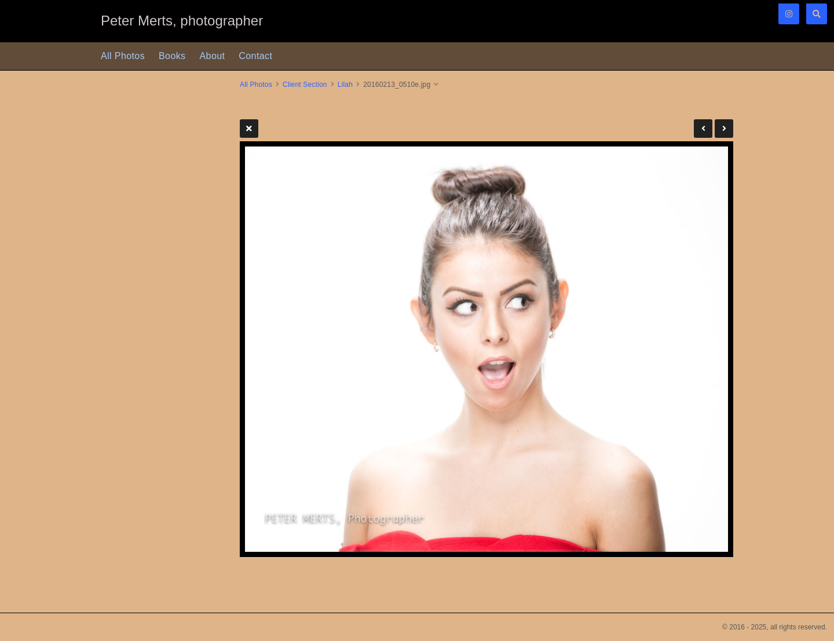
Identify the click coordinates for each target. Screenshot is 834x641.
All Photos (123, 56)
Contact (255, 56)
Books (172, 56)
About (212, 56)
